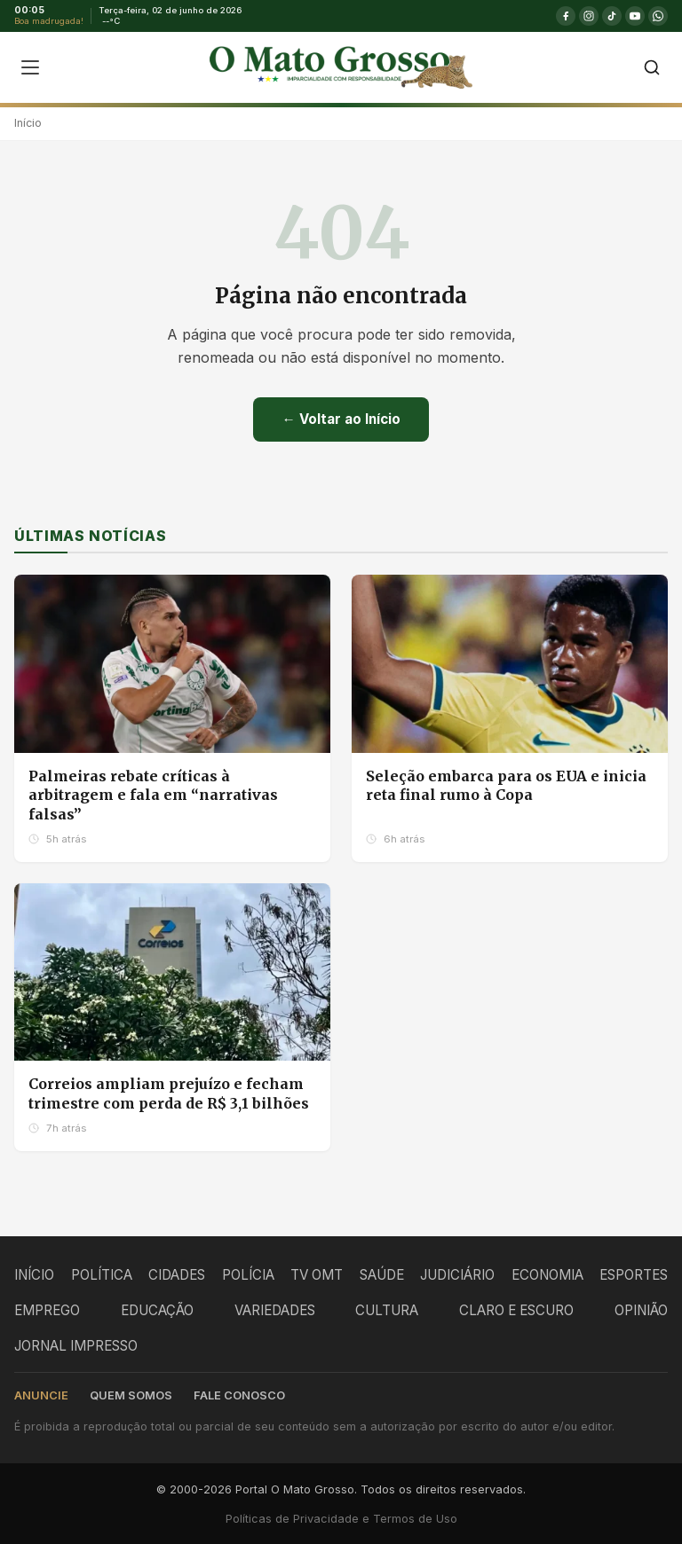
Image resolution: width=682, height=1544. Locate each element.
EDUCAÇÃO (157, 1310)
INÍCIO (34, 1274)
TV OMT (316, 1274)
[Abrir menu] (30, 67)
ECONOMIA (547, 1274)
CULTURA (386, 1310)
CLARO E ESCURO (516, 1310)
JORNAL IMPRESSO (76, 1345)
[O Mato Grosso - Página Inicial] (341, 67)
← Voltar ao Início (341, 419)
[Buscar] (652, 67)
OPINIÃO (641, 1310)
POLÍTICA (101, 1274)
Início (28, 122)
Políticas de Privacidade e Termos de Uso (341, 1518)
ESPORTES (633, 1274)
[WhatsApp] (658, 16)
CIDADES (176, 1274)
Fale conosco (239, 1395)
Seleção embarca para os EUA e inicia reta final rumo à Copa (506, 785)
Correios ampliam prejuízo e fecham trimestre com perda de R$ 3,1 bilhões (168, 1093)
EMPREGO (47, 1310)
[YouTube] (635, 16)
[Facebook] (565, 16)
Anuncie (41, 1395)
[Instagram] (589, 16)
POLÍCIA (248, 1274)
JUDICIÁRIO (457, 1274)
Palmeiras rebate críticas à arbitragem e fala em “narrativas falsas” (153, 795)
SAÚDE (382, 1274)
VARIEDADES (274, 1310)
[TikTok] (612, 16)
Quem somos (131, 1395)
